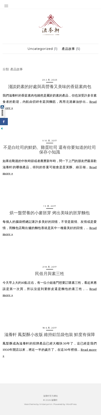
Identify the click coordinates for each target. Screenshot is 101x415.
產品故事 (68, 49)
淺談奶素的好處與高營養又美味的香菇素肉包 (49, 86)
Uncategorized (40, 49)
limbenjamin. (46, 404)
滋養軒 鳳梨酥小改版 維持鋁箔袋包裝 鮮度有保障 (49, 334)
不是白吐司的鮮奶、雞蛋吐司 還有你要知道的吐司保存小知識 (49, 149)
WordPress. (71, 404)
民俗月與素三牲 (49, 273)
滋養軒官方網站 (50, 396)
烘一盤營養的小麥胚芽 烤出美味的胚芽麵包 (50, 212)
